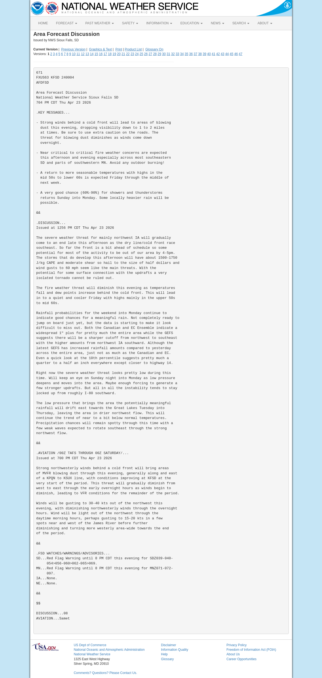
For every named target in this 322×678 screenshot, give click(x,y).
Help (164, 654)
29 (159, 54)
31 (168, 54)
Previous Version (73, 49)
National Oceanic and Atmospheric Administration (109, 650)
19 (114, 54)
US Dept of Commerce (90, 645)
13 (87, 54)
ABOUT (264, 23)
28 (155, 54)
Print (118, 49)
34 (182, 54)
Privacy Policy (236, 645)
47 (240, 54)
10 (73, 54)
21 (123, 54)
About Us (233, 654)
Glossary (167, 659)
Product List (133, 49)
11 (78, 54)
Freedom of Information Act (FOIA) (251, 650)
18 (109, 54)
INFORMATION (159, 23)
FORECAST (66, 23)
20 (119, 54)
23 (132, 54)
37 (195, 54)
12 (82, 54)
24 (136, 54)
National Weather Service (92, 654)
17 (105, 54)
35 (186, 54)
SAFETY (130, 23)
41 (213, 54)
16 (101, 54)
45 (231, 54)
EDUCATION (191, 23)
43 (222, 54)
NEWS (217, 23)
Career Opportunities (241, 659)
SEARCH (240, 23)
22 (128, 54)
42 (218, 54)
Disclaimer (168, 645)
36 (191, 54)
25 (141, 54)
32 (173, 54)
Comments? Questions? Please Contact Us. (105, 673)
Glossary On (154, 49)
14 (91, 54)
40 (209, 54)
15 (96, 54)
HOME (43, 23)
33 (177, 54)
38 (200, 54)
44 (227, 54)
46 (236, 54)
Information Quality (174, 650)
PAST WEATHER (99, 23)
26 (146, 54)
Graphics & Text (100, 49)
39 (204, 54)
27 (150, 54)
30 (164, 54)
